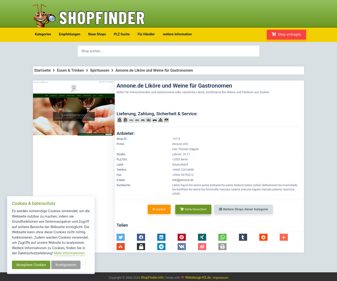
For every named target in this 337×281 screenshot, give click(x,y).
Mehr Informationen (69, 253)
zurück (159, 209)
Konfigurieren (65, 265)
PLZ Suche (122, 34)
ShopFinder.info (152, 277)
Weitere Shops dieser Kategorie (243, 209)
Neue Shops (97, 34)
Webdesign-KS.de (198, 277)
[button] (121, 237)
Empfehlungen (69, 34)
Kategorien (43, 34)
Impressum (220, 277)
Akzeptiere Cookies (31, 265)
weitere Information (177, 34)
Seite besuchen (193, 209)
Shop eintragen (286, 34)
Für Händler (146, 34)
